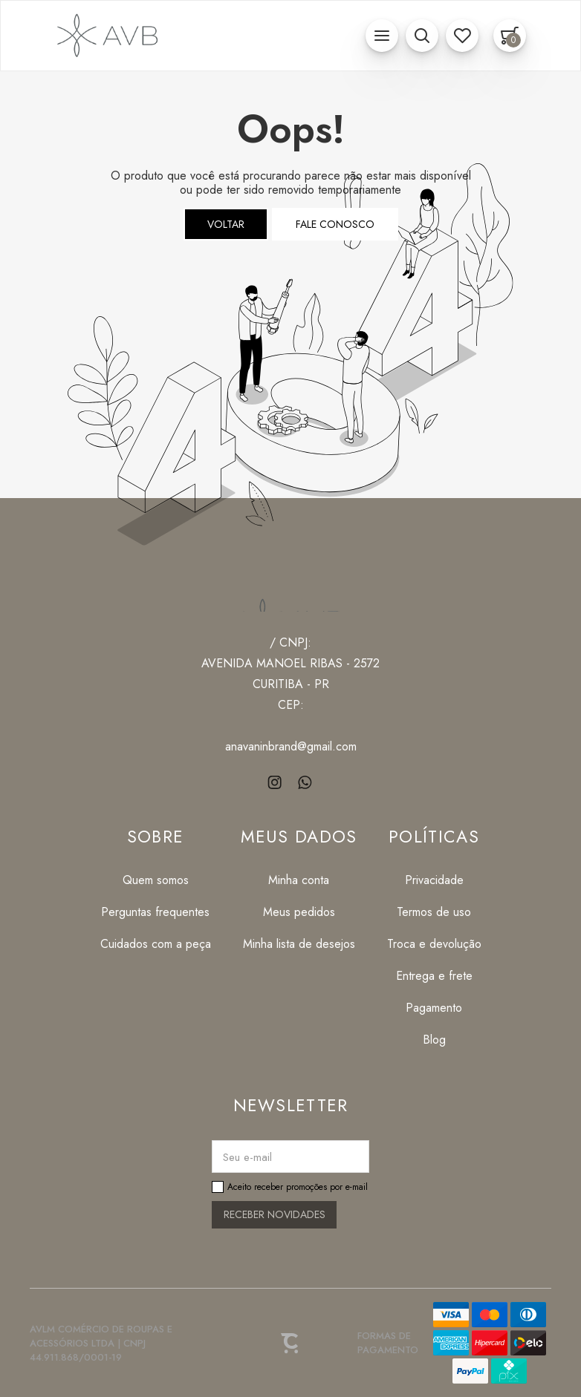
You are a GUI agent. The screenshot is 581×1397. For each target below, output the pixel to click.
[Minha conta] (299, 880)
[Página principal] (104, 35)
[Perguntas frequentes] (155, 911)
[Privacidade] (434, 880)
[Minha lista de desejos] (299, 943)
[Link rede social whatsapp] (305, 782)
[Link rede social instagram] (276, 782)
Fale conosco (335, 224)
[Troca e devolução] (434, 943)
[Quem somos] (155, 880)
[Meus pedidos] (299, 911)
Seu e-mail (247, 1157)
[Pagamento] (434, 1007)
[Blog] (434, 1039)
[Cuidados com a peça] (155, 943)
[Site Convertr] (290, 1343)
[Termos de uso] (434, 911)
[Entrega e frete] (434, 975)
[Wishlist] (462, 35)
